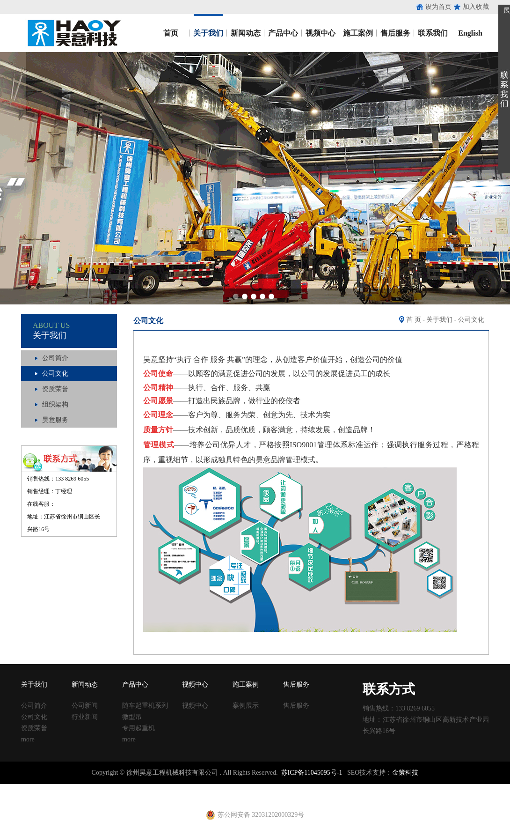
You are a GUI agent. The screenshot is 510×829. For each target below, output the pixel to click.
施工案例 (358, 33)
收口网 (108, 788)
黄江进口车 (163, 796)
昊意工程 (72, 33)
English (470, 33)
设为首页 (438, 6)
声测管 (193, 788)
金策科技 (405, 772)
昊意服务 (55, 419)
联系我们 (433, 33)
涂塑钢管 (131, 788)
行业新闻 (85, 716)
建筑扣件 (216, 788)
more (28, 739)
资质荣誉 (55, 388)
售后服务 (395, 33)
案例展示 (246, 705)
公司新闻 (85, 705)
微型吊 (132, 716)
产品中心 (283, 33)
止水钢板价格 (26, 796)
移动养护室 (337, 788)
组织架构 (55, 404)
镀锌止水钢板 (452, 788)
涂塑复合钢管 (163, 788)
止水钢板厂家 (46, 788)
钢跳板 (363, 788)
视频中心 (320, 33)
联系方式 (389, 689)
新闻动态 (246, 33)
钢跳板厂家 (389, 788)
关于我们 (208, 33)
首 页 (413, 319)
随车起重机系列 (145, 705)
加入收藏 (476, 6)
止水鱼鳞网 (82, 788)
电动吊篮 (232, 796)
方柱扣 (285, 788)
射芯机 (190, 796)
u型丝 (119, 796)
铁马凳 (239, 788)
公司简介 (55, 358)
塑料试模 (262, 788)
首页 (170, 33)
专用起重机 (138, 728)
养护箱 (137, 796)
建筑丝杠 (308, 788)
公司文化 (55, 373)
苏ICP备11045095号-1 (311, 772)
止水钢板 (13, 788)
